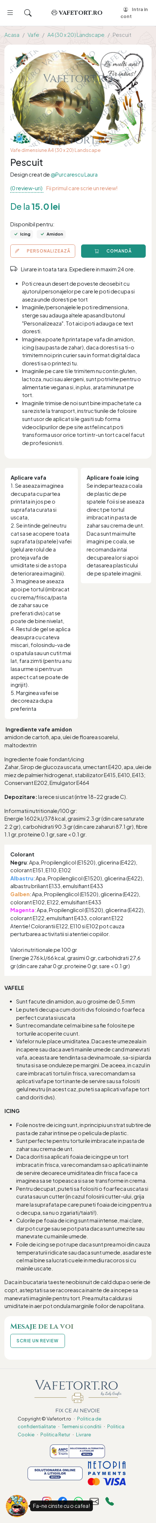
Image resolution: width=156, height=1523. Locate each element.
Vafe (33, 34)
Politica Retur (55, 1434)
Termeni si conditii (81, 1426)
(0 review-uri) (26, 188)
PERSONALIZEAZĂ (42, 251)
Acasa (11, 34)
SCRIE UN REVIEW (38, 1340)
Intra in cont (134, 12)
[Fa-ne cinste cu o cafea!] (17, 1506)
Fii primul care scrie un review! (81, 188)
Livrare (83, 1434)
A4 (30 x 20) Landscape (76, 34)
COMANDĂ (113, 251)
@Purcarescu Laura (74, 174)
